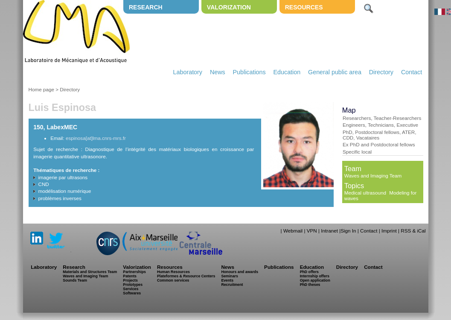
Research (146, 7)
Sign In (348, 230)
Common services (173, 280)
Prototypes (133, 284)
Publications (249, 72)
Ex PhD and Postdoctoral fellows (379, 144)
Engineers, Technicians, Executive (380, 125)
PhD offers (309, 272)
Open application (315, 280)
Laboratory (187, 72)
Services (130, 289)
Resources (304, 7)
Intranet (329, 230)
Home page (41, 89)
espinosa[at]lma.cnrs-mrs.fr (96, 138)
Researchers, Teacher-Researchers (382, 118)
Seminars (229, 276)
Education (287, 72)
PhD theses (310, 284)
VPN (312, 230)
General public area (334, 72)
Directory (381, 72)
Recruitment (232, 284)
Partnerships (134, 272)
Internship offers (314, 276)
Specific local (357, 151)
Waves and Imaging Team (373, 175)
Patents (130, 276)
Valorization (229, 7)
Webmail (293, 230)
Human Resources (173, 272)
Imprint (389, 230)
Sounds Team (75, 280)
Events (227, 280)
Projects (130, 280)
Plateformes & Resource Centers (186, 276)
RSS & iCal (413, 230)
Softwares (132, 293)
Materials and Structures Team (90, 272)
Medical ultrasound (365, 192)
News (217, 72)
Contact (411, 72)
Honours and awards (239, 272)
